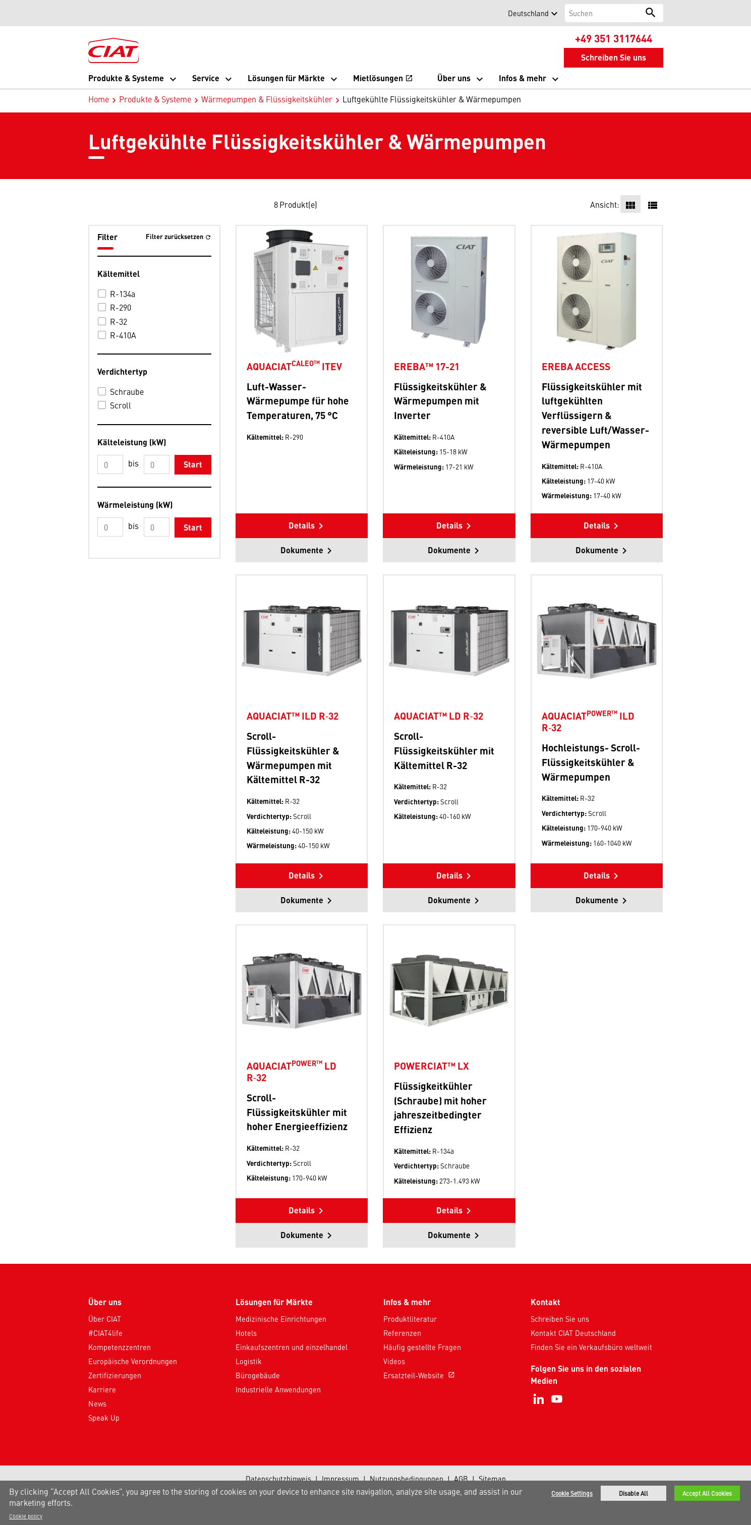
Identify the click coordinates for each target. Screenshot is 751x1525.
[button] (94, 13)
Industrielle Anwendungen (278, 1389)
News (97, 1403)
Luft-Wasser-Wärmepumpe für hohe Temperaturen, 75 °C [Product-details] (298, 401)
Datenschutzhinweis (278, 1479)
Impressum (340, 1479)
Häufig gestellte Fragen (422, 1347)
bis (133, 462)
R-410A (123, 335)
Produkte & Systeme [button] (126, 78)
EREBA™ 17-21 (426, 366)
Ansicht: (604, 204)
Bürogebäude (258, 1375)
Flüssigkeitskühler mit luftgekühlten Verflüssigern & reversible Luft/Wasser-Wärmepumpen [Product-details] (595, 415)
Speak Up (104, 1418)
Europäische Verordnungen (132, 1361)
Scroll (120, 405)
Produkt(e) (298, 204)
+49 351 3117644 (613, 37)
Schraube (127, 391)
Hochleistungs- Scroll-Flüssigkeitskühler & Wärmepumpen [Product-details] (591, 762)
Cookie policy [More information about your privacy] (25, 1516)
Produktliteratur (410, 1319)
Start (193, 464)
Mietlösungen (383, 79)
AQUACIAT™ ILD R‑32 (292, 716)
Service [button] (205, 78)
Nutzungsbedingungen (406, 1479)
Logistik (249, 1361)
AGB (461, 1479)
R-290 (120, 307)
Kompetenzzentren (119, 1347)
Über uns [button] (454, 78)
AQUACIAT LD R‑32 (291, 1071)
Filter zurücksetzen (175, 236)
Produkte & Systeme (155, 98)
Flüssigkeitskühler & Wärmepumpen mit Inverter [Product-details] (440, 401)
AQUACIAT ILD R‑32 (588, 721)
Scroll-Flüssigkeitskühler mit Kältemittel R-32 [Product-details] (444, 750)
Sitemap (492, 1479)
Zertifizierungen (114, 1375)
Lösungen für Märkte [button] (286, 78)
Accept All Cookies (707, 1493)
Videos (394, 1361)
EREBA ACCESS (576, 366)
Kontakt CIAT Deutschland (573, 1333)
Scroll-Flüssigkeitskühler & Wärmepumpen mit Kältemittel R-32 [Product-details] (293, 757)
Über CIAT (104, 1319)
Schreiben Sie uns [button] (613, 57)
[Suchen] (601, 13)
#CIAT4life (105, 1333)
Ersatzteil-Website (420, 1375)
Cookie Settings (572, 1493)
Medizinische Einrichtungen (281, 1319)
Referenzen (402, 1333)
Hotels (246, 1333)
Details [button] (301, 525)
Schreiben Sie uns (560, 1319)
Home (98, 98)
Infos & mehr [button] (522, 78)
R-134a (122, 293)
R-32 (118, 321)
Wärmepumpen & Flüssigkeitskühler (266, 98)
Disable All (633, 1493)
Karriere (102, 1389)
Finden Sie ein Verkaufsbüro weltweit (591, 1347)
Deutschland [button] (528, 13)
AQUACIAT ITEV (294, 366)
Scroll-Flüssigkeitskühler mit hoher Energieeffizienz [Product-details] (297, 1112)
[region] (375, 1503)
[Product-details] (302, 290)
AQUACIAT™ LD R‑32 (438, 716)
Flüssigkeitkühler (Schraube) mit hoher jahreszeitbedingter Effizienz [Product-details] (440, 1107)
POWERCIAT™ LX (431, 1066)
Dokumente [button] (301, 550)
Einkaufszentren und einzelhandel (292, 1347)
